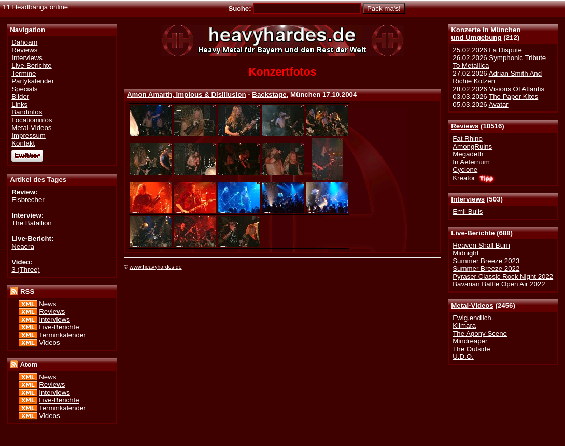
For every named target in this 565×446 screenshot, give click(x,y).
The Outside (471, 349)
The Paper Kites (513, 96)
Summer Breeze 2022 (486, 268)
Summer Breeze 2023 (486, 261)
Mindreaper (470, 341)
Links (19, 104)
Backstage (269, 94)
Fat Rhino (468, 138)
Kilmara (464, 325)
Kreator (464, 178)
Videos (49, 343)
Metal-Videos (472, 305)
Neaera (22, 246)
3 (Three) (25, 270)
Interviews (468, 199)
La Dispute (505, 50)
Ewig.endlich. (473, 318)
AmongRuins (472, 146)
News (47, 304)
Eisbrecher (27, 200)
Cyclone (465, 170)
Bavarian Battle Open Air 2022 (499, 284)
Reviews (464, 126)
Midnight (465, 253)
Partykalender (32, 81)
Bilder (20, 96)
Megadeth (468, 154)
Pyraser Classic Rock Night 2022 (503, 276)
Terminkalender (62, 335)
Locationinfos (31, 120)
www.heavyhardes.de (156, 267)
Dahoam (24, 42)
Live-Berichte (473, 233)
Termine (23, 73)
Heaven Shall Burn (481, 245)
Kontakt (23, 143)
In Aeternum (471, 162)
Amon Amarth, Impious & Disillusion (186, 94)
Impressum (28, 135)
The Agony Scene (480, 333)
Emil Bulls (468, 211)
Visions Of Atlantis (516, 89)
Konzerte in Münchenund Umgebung (485, 33)
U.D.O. (463, 357)
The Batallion (31, 223)
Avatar (498, 104)
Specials (24, 89)
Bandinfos (26, 112)
